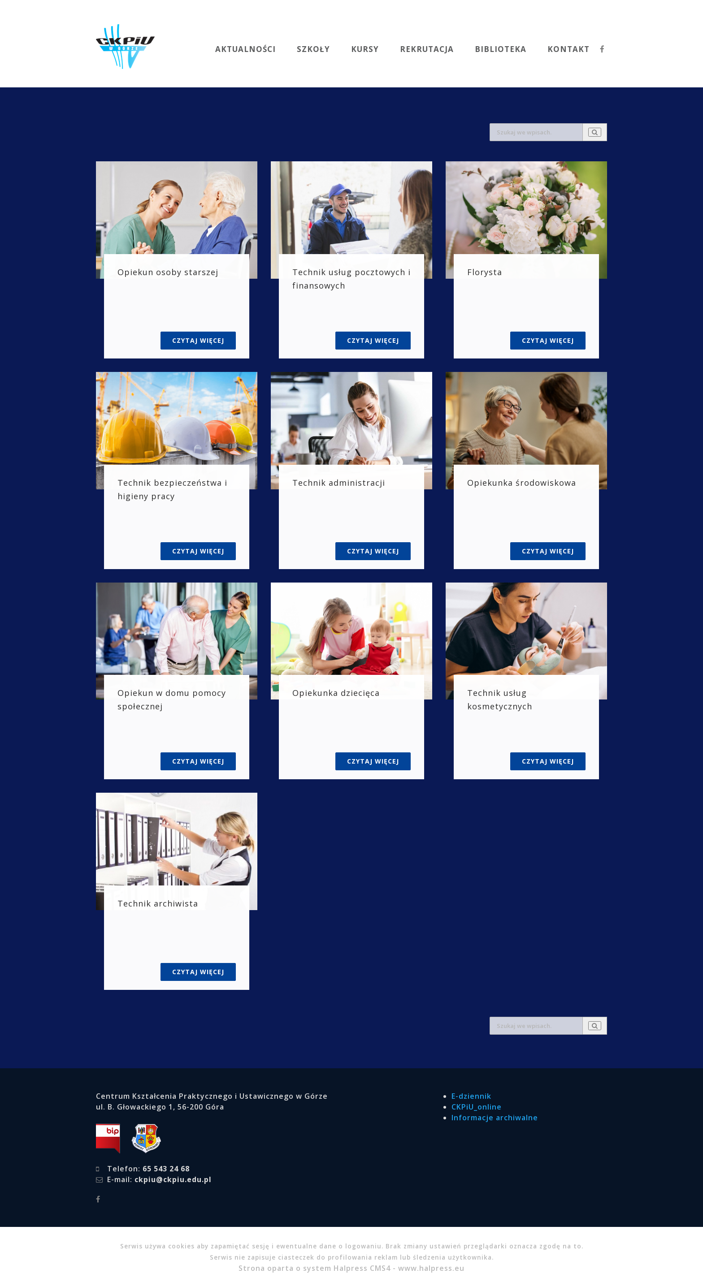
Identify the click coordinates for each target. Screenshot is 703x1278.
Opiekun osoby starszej (167, 272)
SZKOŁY (313, 49)
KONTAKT (568, 49)
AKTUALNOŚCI (245, 49)
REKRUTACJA (427, 49)
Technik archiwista (157, 903)
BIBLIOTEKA (500, 49)
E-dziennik (471, 1096)
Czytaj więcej (198, 340)
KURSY (365, 49)
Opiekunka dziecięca (336, 692)
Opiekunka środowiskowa (521, 482)
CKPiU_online (476, 1107)
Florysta (484, 272)
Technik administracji (338, 482)
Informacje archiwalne (494, 1118)
